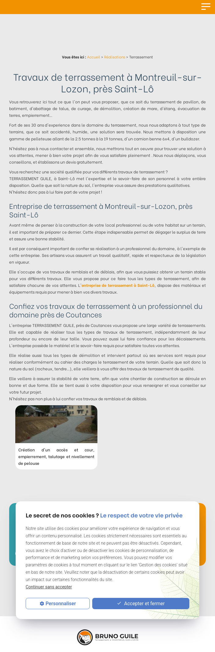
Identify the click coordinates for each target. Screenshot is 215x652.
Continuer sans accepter (49, 586)
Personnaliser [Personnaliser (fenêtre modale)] (61, 603)
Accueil (93, 56)
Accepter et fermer (141, 604)
